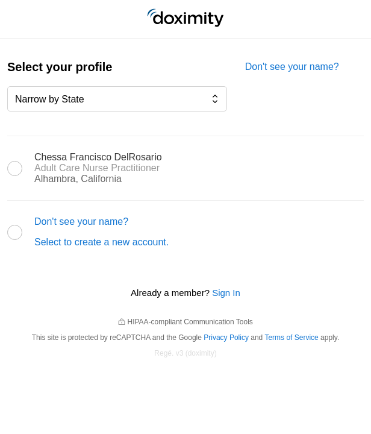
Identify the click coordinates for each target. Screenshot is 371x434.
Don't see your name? (292, 66)
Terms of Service (291, 337)
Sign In (226, 293)
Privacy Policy (226, 337)
